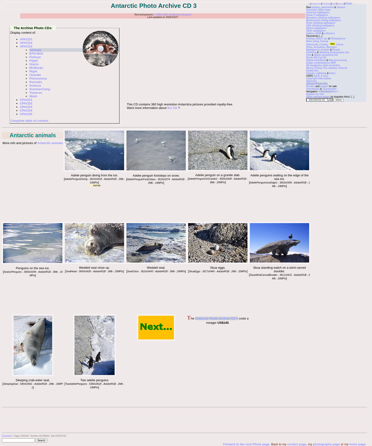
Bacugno (331, 47)
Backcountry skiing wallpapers (323, 20)
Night (33, 71)
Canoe (336, 44)
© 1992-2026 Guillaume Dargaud (172, 14)
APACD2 (26, 43)
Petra (309, 47)
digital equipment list (326, 55)
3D (307, 65)
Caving (324, 41)
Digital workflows (316, 60)
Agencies (311, 81)
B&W (318, 33)
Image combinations (317, 62)
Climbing (326, 4)
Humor (340, 4)
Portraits (35, 82)
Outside (35, 75)
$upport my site (315, 94)
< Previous (325, 91)
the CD (172, 108)
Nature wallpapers (316, 28)
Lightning (321, 73)
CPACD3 (26, 107)
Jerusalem (319, 47)
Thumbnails (313, 89)
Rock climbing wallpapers (320, 23)
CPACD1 (26, 100)
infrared (342, 68)
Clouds (310, 73)
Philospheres (337, 38)
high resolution (331, 65)
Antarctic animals (50, 143)
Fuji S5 (322, 57)
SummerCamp (39, 89)
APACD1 (26, 39)
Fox (325, 68)
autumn (332, 68)
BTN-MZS (36, 53)
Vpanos (341, 7)
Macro (309, 68)
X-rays (324, 76)
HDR (333, 62)
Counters (7, 436)
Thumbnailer (329, 89)
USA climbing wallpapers (320, 25)
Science (35, 85)
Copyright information (318, 78)
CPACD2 (26, 103)
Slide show (324, 10)
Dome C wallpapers (317, 15)
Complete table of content (29, 120)
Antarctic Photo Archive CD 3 (216, 318)
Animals (35, 50)
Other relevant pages (318, 96)
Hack (334, 4)
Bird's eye (321, 38)
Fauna (318, 68)
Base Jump (312, 41)
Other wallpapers (316, 30)
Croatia (323, 44)
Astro (332, 73)
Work (33, 96)
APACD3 (26, 46)
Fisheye (310, 38)
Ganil (317, 76)
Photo (348, 3)
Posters (310, 86)
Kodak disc (312, 70)
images (316, 7)
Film (308, 55)
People (336, 49)
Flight (33, 60)
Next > (335, 91)
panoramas (327, 7)
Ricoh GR (311, 57)
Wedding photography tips (334, 52)
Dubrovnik (312, 44)
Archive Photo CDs (317, 83)
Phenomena (38, 78)
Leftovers (329, 33)
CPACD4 (26, 110)
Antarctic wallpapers (318, 12)
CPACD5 (26, 114)
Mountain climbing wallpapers (323, 17)
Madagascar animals (318, 49)
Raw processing (338, 60)
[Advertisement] (284, 344)
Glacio (34, 64)
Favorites (311, 10)
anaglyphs (315, 65)
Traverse (35, 92)
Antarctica (316, 4)
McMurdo (36, 68)
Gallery (310, 33)
